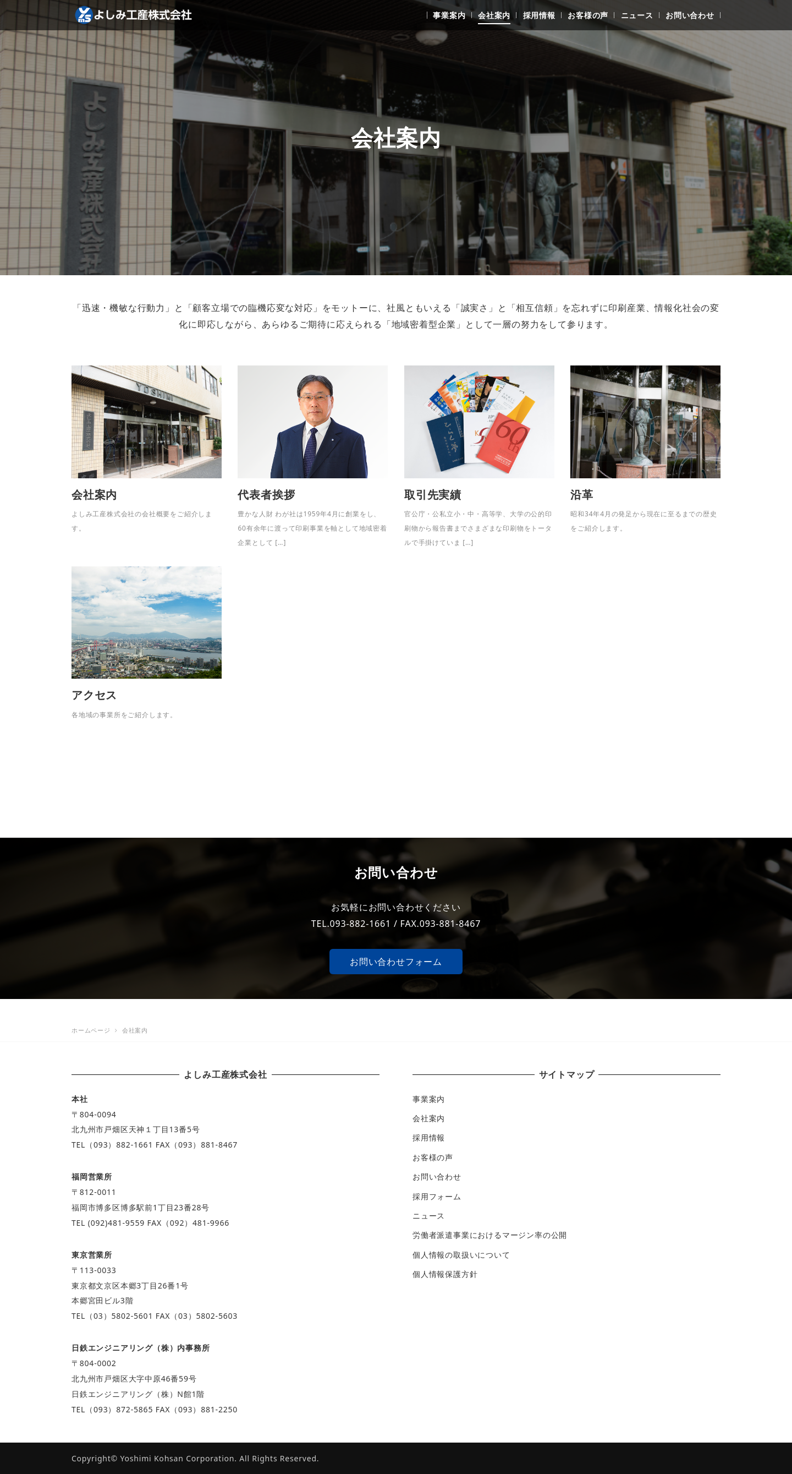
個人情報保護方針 (445, 1274)
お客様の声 (433, 1157)
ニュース (429, 1215)
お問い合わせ (437, 1176)
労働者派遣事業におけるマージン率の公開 (490, 1235)
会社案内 (429, 1118)
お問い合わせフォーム (396, 962)
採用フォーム (437, 1196)
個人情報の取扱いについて (461, 1254)
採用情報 (429, 1137)
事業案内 (429, 1099)
